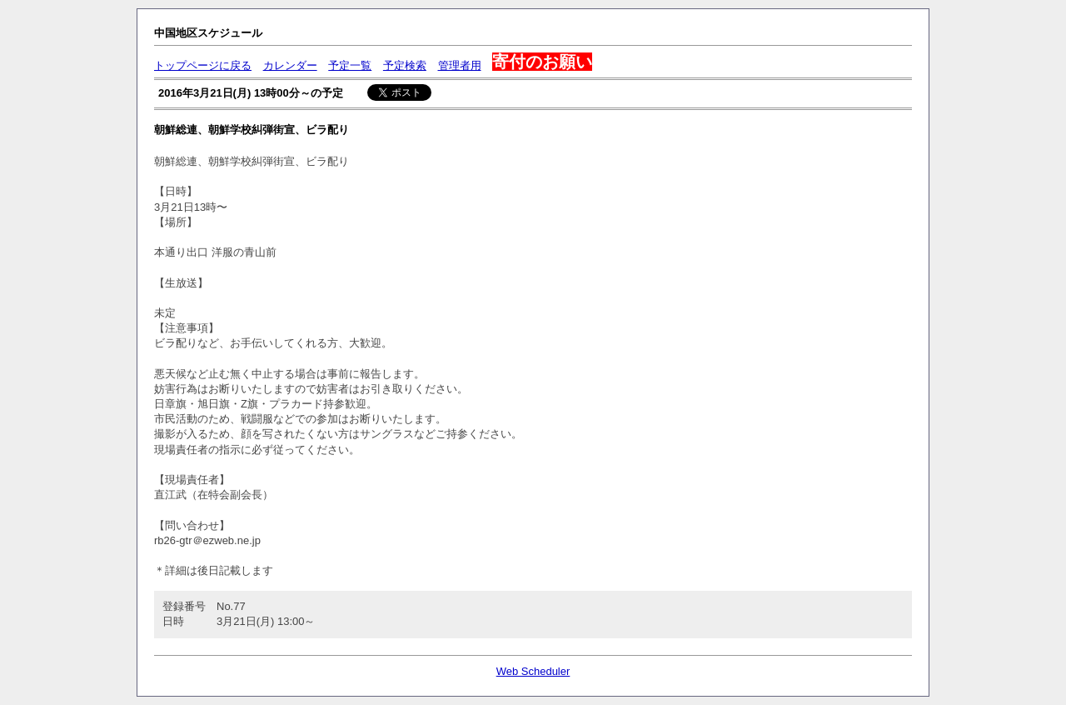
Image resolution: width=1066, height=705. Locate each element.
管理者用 (459, 65)
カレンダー (290, 65)
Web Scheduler (533, 671)
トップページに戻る (203, 65)
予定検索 (404, 65)
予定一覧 (349, 65)
